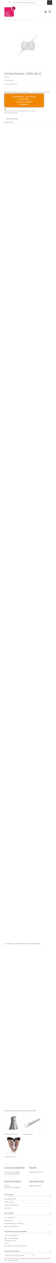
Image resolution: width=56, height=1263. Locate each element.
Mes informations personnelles (13, 1223)
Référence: (7, 77)
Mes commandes (9, 1217)
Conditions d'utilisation (11, 1205)
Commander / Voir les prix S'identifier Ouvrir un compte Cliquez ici (24, 100)
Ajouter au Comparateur (22, 92)
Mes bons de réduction (11, 1226)
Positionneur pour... (11, 1157)
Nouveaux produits (10, 1199)
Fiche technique (12, 118)
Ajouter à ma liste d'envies (42, 92)
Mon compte (8, 1213)
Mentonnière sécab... (11, 1134)
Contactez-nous (9, 1202)
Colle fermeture (28, 1134)
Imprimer (9, 92)
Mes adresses (8, 1220)
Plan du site (7, 1208)
